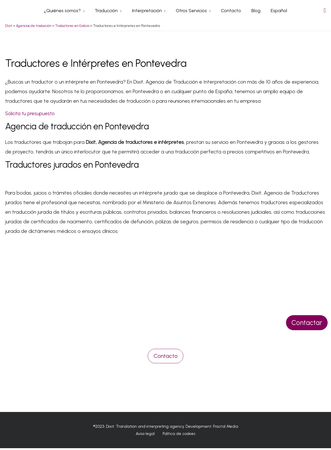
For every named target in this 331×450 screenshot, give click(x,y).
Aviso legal (146, 435)
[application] (85, 11)
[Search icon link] (325, 11)
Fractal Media (226, 428)
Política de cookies (177, 435)
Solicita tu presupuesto (31, 115)
